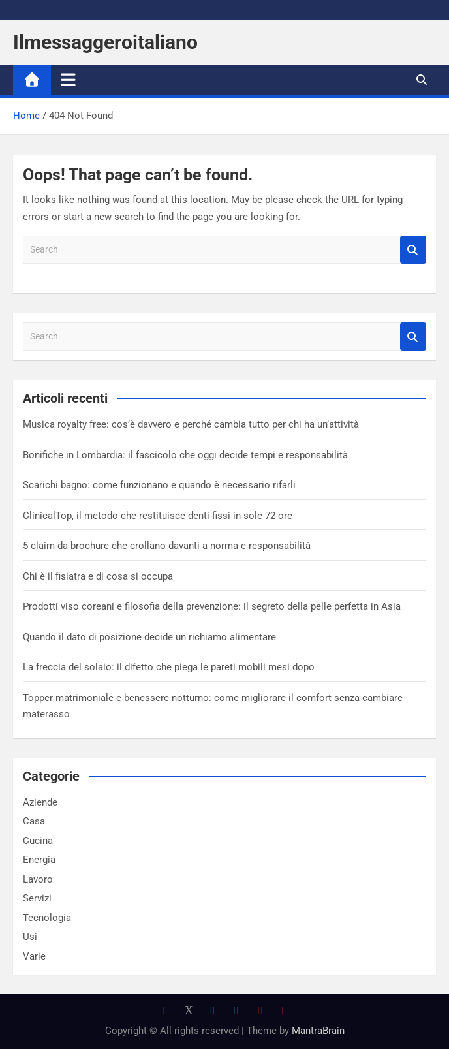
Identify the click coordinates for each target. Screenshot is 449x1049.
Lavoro (38, 879)
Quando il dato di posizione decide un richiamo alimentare (149, 637)
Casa (34, 821)
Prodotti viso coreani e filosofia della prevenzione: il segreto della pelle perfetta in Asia (212, 606)
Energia (39, 860)
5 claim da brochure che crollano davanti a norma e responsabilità (167, 546)
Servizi (37, 898)
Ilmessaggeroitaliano (105, 42)
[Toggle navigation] (68, 80)
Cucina (38, 841)
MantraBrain (318, 1031)
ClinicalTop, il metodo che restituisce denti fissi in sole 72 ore (157, 516)
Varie (34, 956)
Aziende (40, 802)
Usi (30, 937)
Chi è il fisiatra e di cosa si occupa (98, 576)
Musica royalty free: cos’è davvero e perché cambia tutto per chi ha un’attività (191, 424)
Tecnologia (47, 918)
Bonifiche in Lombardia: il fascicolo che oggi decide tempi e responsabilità (185, 455)
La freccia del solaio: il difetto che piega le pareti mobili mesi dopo (169, 667)
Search (413, 250)
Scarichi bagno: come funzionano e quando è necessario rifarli (159, 485)
